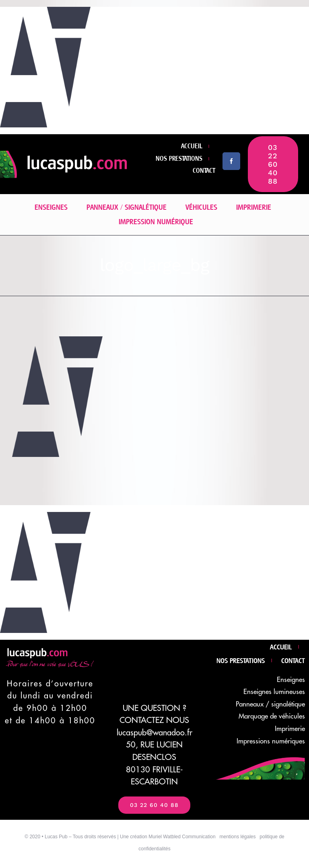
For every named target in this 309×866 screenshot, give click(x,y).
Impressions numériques (271, 741)
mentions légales (237, 836)
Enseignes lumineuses (274, 691)
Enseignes (291, 679)
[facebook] (231, 161)
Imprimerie (290, 728)
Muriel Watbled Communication (181, 836)
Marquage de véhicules (272, 716)
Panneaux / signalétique (270, 704)
